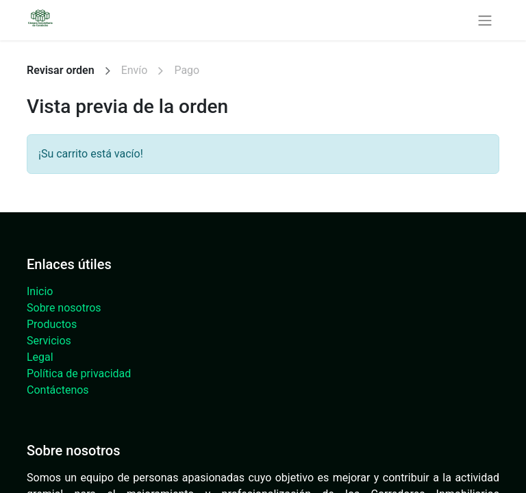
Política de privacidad (79, 373)
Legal (40, 357)
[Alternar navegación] (485, 20)
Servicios (49, 340)
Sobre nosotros (64, 307)
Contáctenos (58, 389)
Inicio (40, 291)
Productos (52, 324)
